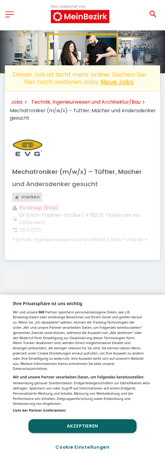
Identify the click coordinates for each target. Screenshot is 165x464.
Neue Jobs (117, 82)
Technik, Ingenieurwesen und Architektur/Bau (86, 101)
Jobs (17, 101)
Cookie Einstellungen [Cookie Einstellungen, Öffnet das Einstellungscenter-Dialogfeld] (82, 447)
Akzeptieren (82, 426)
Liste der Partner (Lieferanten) (39, 410)
